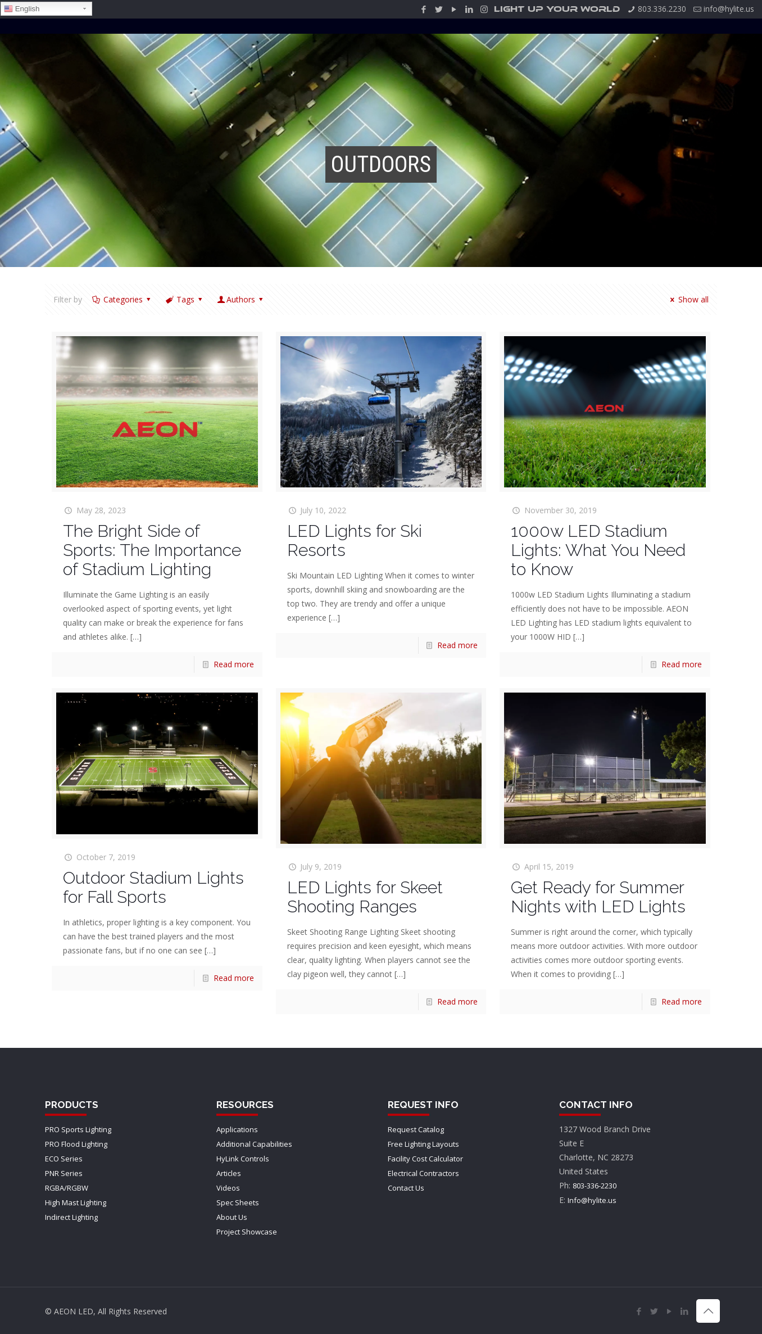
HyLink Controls (242, 1159)
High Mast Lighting (75, 1202)
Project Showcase (246, 1232)
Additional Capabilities (254, 1144)
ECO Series (64, 1159)
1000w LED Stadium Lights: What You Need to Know (598, 550)
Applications (237, 1129)
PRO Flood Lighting (76, 1144)
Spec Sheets (237, 1202)
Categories (121, 299)
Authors (241, 299)
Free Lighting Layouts (423, 1144)
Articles (228, 1173)
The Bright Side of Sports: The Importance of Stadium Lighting (152, 550)
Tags (184, 299)
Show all (688, 299)
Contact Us (406, 1188)
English (21, 8)
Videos (228, 1188)
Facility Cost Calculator (425, 1159)
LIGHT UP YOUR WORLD (557, 9)
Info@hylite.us (592, 1200)
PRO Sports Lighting (78, 1129)
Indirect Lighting (71, 1217)
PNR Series (64, 1173)
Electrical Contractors (423, 1173)
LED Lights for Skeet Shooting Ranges (365, 897)
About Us (231, 1217)
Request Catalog (416, 1129)
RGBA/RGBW (66, 1188)
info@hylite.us (729, 8)
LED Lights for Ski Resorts (354, 540)
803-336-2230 (594, 1186)
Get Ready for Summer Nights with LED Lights (598, 897)
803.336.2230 (662, 8)
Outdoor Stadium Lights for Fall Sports (153, 887)
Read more (234, 664)
